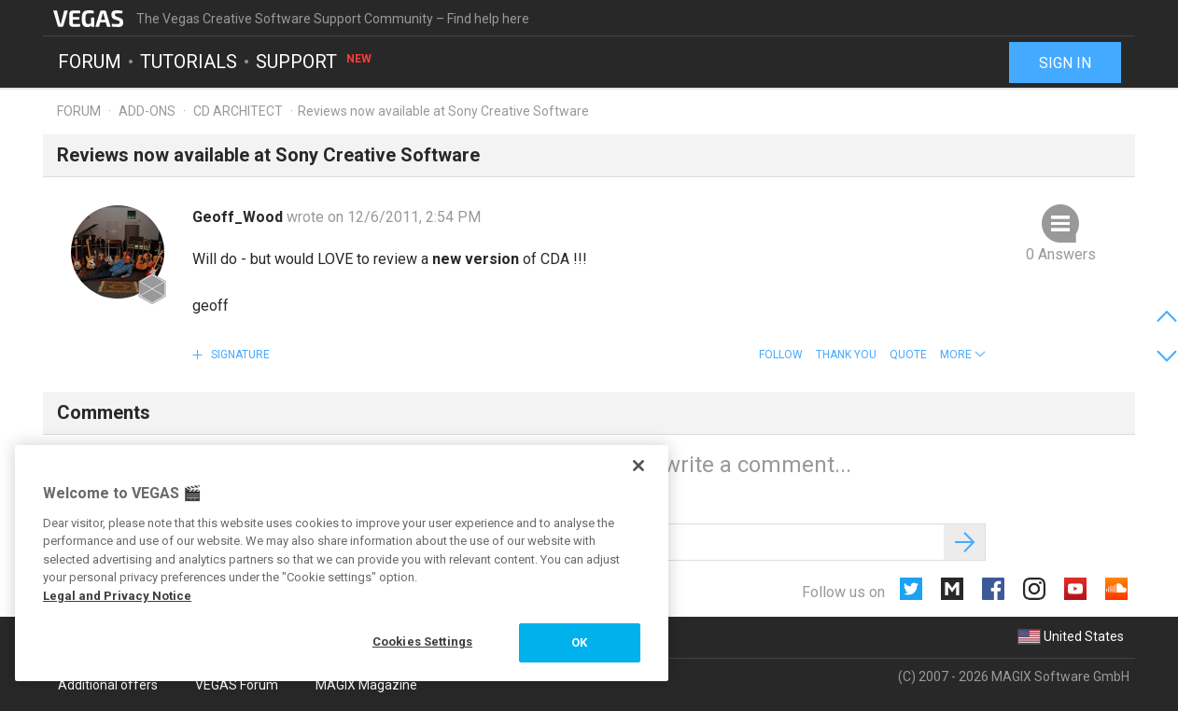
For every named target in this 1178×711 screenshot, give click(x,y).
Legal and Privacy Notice (117, 596)
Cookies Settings (422, 641)
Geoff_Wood (239, 217)
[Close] (638, 465)
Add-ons (147, 111)
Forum (89, 61)
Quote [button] (908, 354)
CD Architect (238, 111)
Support (314, 61)
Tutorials (188, 61)
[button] (963, 354)
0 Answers (1061, 254)
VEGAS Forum (236, 684)
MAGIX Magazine (366, 684)
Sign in (1065, 63)
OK (579, 642)
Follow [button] (781, 354)
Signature (239, 354)
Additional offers (108, 684)
